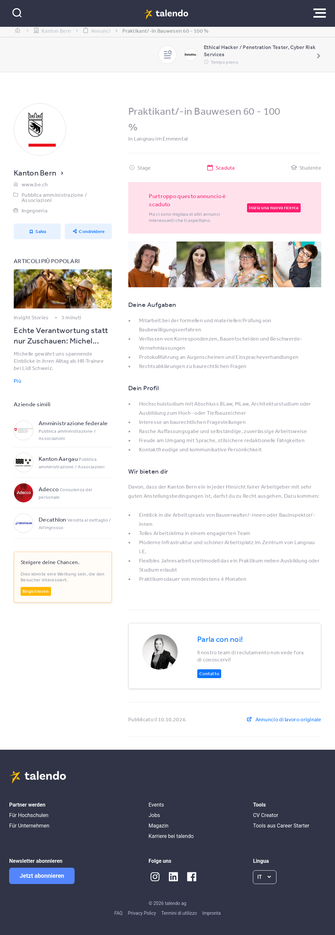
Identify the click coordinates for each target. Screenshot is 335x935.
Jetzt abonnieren (42, 875)
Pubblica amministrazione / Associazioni (54, 197)
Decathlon (52, 519)
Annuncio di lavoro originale (288, 719)
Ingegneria (34, 210)
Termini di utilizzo (179, 913)
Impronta (211, 913)
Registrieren (36, 591)
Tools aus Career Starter (281, 826)
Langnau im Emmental (161, 138)
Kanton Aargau (59, 458)
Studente (310, 167)
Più (17, 380)
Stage (144, 167)
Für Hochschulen (28, 815)
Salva (40, 231)
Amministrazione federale (73, 422)
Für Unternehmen (29, 826)
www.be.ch (35, 184)
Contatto (209, 673)
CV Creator (265, 815)
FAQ (118, 913)
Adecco (49, 489)
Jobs (154, 815)
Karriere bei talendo (171, 836)
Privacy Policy (142, 913)
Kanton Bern (35, 172)
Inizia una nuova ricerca (273, 207)
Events (156, 805)
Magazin (158, 826)
